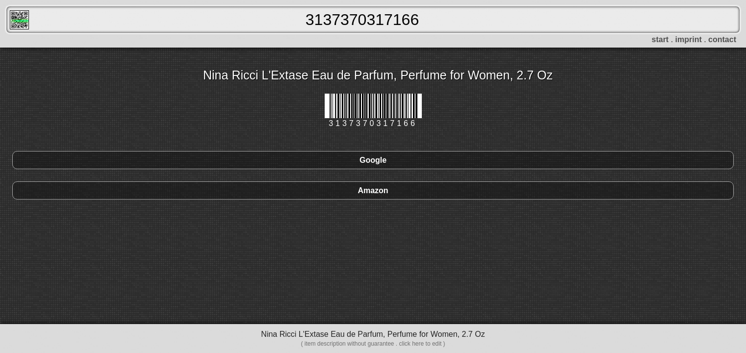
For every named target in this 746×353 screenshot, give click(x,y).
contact (722, 39)
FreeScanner (19, 19)
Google (373, 160)
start (660, 39)
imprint (688, 39)
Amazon (373, 190)
